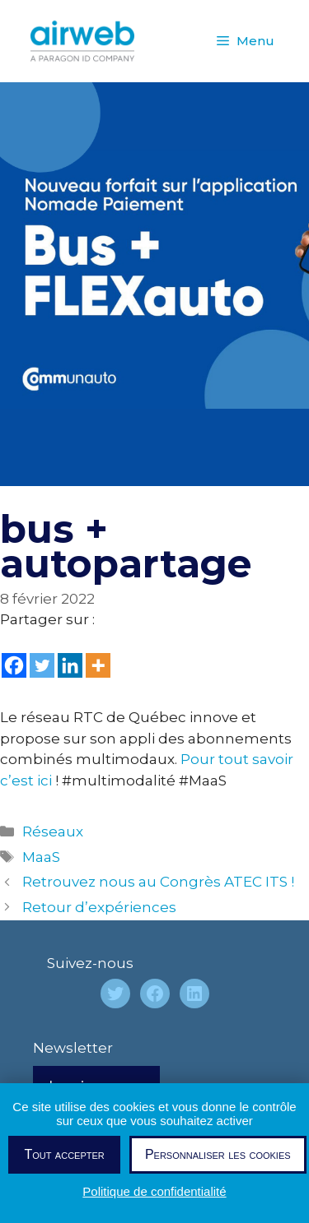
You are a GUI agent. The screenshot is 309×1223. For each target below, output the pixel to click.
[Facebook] (14, 665)
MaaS (41, 857)
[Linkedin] (70, 665)
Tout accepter (64, 1154)
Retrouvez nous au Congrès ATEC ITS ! (158, 881)
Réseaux (52, 831)
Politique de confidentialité (154, 1191)
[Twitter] (42, 665)
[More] (98, 665)
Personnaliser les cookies (218, 1154)
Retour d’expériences (99, 907)
